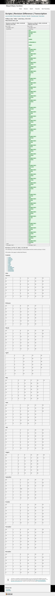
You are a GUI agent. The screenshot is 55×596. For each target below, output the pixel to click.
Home (20, 8)
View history (41, 16)
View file (28, 16)
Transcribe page (34, 16)
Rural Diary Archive (14, 6)
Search (31, 8)
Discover (26, 8)
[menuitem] (20, 8)
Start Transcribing (46, 8)
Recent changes (17, 16)
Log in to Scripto (9, 16)
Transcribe (37, 8)
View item (23, 16)
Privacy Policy (8, 590)
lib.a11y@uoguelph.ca (42, 581)
